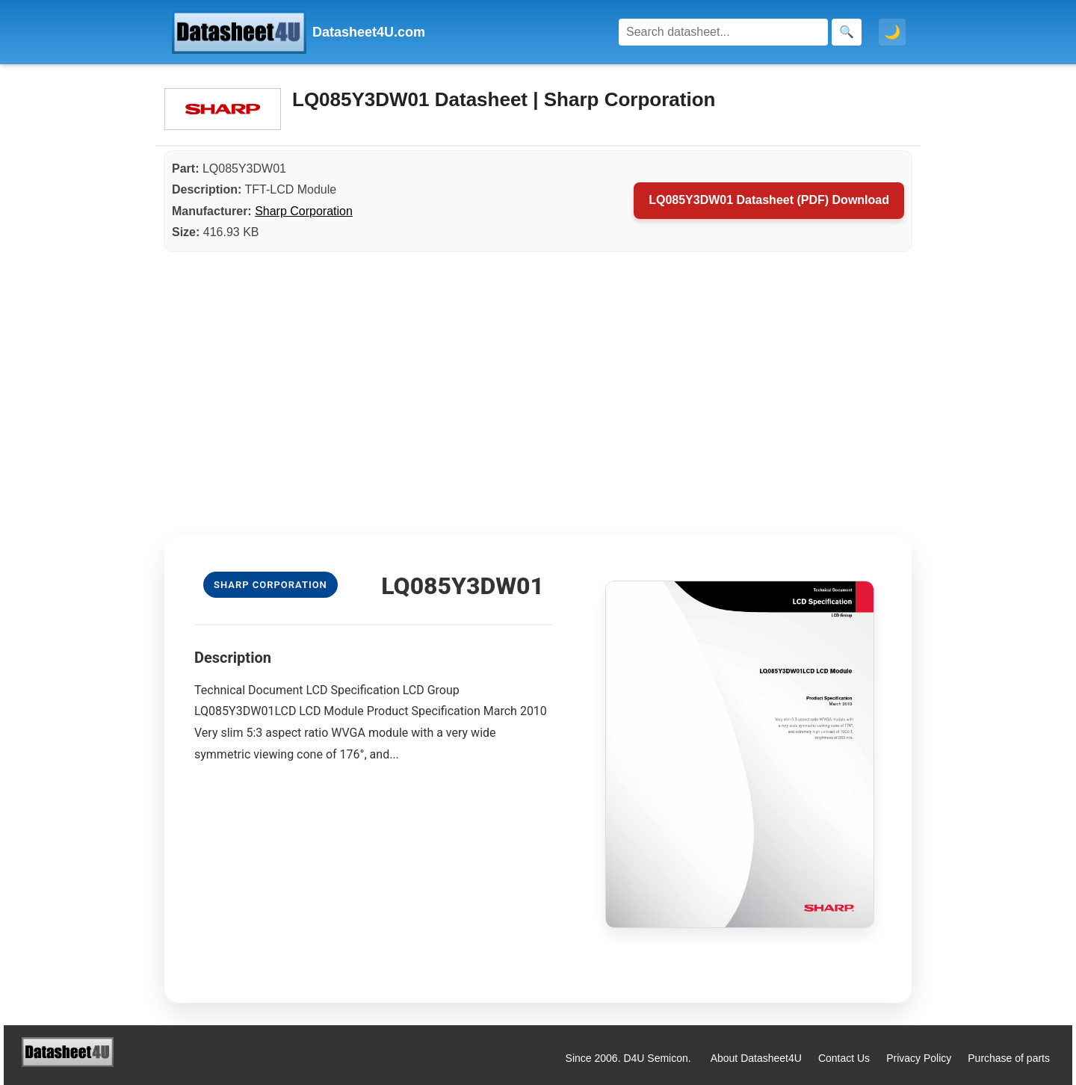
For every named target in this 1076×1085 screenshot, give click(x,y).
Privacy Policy (918, 1058)
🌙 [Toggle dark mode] (892, 32)
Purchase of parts (1009, 1058)
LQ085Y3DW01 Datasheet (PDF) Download (769, 200)
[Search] (723, 32)
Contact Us (844, 1058)
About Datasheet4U (756, 1058)
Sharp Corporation (304, 211)
